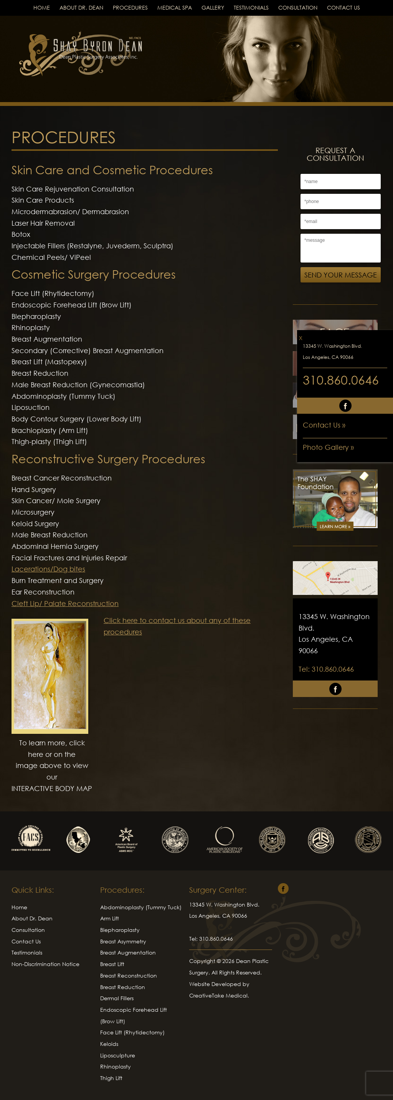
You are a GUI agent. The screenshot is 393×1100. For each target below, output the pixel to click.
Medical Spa (174, 7)
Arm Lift (109, 918)
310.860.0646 (341, 379)
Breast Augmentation (128, 952)
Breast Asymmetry (123, 941)
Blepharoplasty (120, 930)
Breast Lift (112, 964)
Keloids (109, 1044)
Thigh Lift (111, 1078)
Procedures (130, 7)
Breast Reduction (122, 987)
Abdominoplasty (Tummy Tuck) (141, 907)
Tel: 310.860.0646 (326, 669)
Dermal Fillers (117, 998)
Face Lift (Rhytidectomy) (132, 1032)
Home (41, 7)
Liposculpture (117, 1055)
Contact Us (343, 7)
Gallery (212, 7)
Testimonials (251, 7)
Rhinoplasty (115, 1066)
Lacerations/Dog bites (48, 569)
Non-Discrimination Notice (45, 964)
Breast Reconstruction (128, 975)
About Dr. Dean (81, 7)
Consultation (297, 7)
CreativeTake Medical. (219, 995)
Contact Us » (324, 425)
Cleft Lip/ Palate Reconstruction (65, 603)
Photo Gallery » (328, 447)
